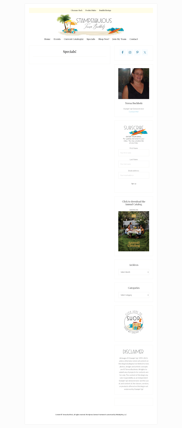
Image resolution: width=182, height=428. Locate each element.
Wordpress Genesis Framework (96, 414)
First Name (134, 148)
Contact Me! (134, 112)
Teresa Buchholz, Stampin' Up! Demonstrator (91, 24)
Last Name (134, 159)
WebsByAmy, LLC (121, 414)
